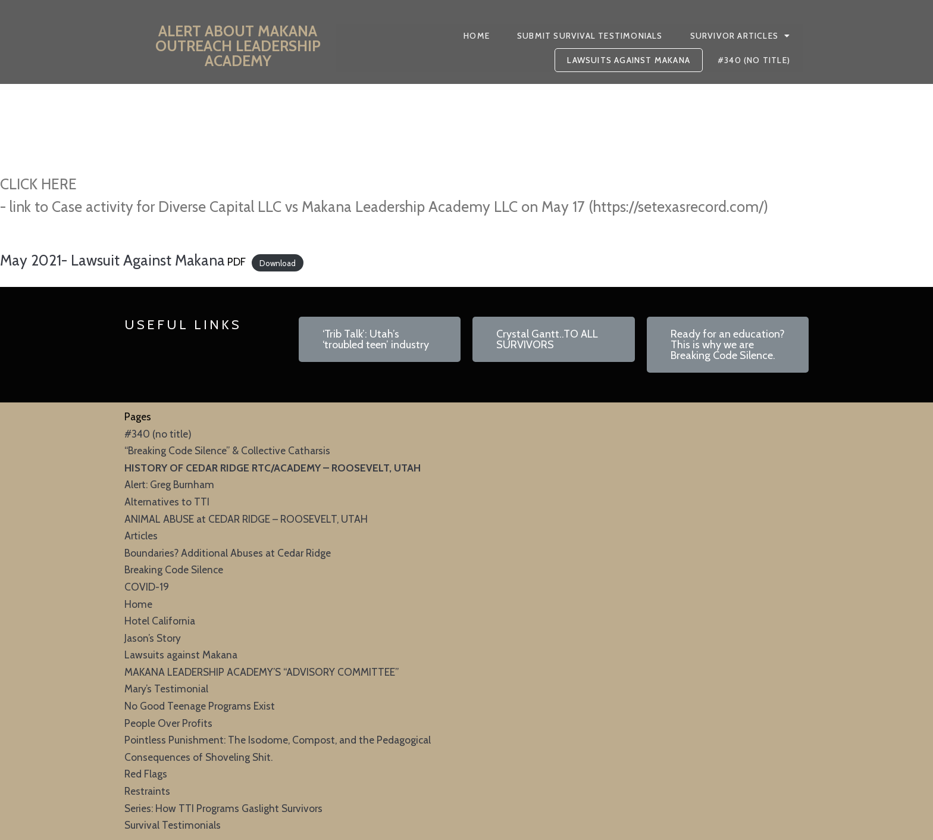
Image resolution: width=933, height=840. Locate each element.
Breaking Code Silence (173, 569)
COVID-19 (146, 586)
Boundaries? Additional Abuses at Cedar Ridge (227, 553)
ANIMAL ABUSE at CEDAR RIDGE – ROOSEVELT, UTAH (246, 519)
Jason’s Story (152, 638)
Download (277, 262)
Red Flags (145, 773)
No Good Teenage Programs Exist (199, 706)
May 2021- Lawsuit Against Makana (112, 260)
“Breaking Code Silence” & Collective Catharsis (227, 450)
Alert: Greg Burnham (169, 484)
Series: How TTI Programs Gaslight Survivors (223, 808)
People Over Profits (168, 723)
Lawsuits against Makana (180, 654)
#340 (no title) (158, 433)
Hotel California (159, 620)
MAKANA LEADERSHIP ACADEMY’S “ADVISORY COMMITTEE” (261, 672)
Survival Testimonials (172, 825)
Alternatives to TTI (166, 501)
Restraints (147, 791)
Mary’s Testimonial (166, 688)
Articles (141, 535)
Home (138, 604)
